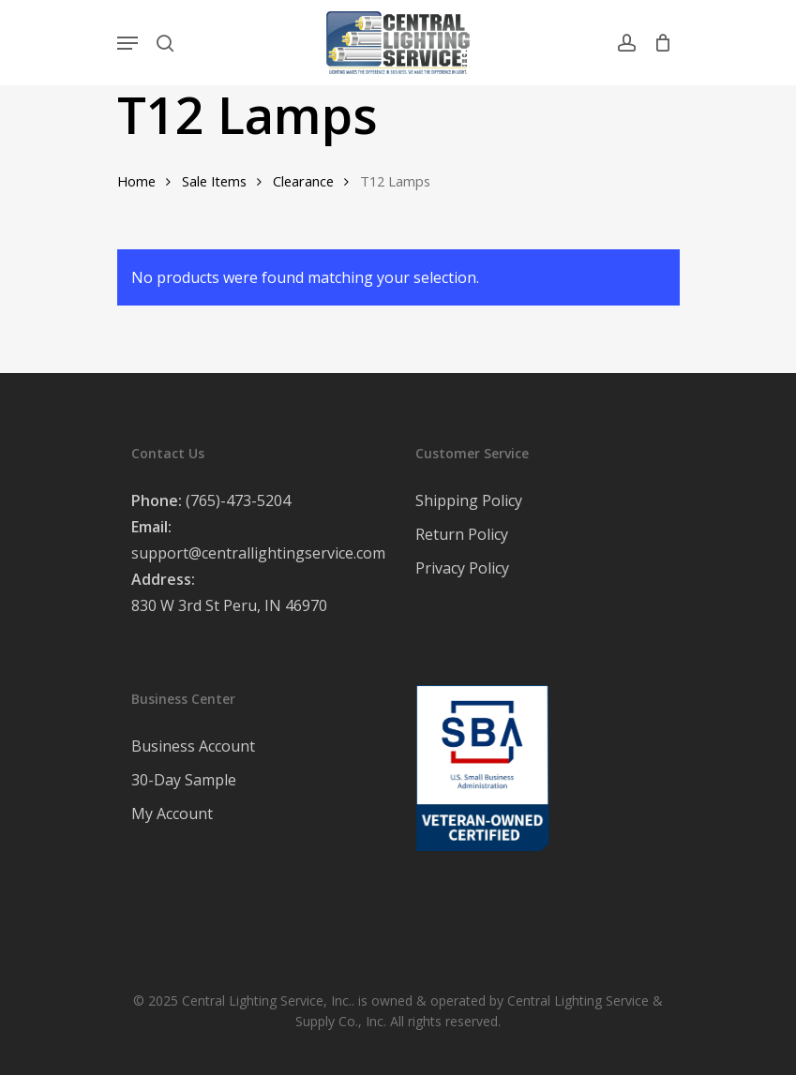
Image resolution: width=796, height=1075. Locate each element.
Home (136, 181)
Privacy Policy (462, 568)
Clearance (303, 181)
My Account (172, 813)
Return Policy (461, 534)
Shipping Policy (468, 500)
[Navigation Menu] (127, 43)
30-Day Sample (183, 779)
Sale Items (214, 181)
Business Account (193, 746)
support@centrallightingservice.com (258, 553)
